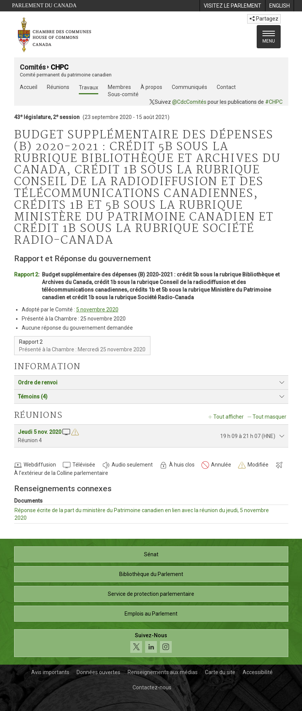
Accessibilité (258, 672)
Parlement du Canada (44, 5)
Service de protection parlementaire (151, 594)
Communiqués (189, 87)
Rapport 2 (26, 274)
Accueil (28, 87)
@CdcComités (189, 102)
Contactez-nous (152, 687)
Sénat (151, 554)
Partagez (263, 19)
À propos (151, 87)
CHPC (60, 67)
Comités (33, 67)
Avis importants (50, 672)
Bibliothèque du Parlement (151, 574)
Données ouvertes (98, 672)
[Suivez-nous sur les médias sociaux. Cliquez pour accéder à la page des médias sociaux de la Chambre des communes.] (151, 643)
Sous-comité (123, 94)
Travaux (88, 87)
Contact (226, 87)
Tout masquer (269, 417)
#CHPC (274, 102)
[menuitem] (232, 5)
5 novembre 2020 (97, 309)
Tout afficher (228, 417)
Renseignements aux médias (163, 672)
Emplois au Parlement (151, 614)
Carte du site (220, 672)
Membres (119, 87)
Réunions (58, 87)
